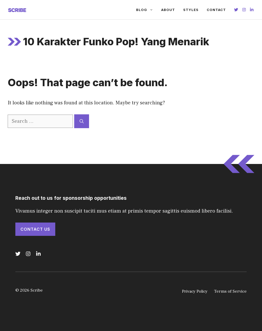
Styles (191, 10)
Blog (146, 9)
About (168, 10)
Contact (216, 10)
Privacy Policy (195, 291)
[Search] (81, 121)
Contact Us (35, 229)
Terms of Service (230, 291)
